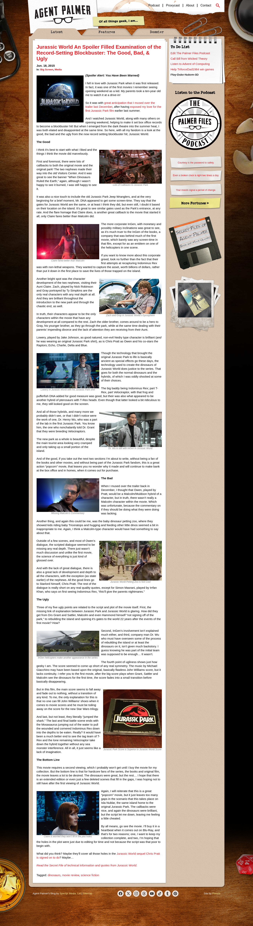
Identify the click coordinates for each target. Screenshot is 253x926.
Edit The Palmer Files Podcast (190, 53)
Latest (57, 32)
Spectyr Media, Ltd (70, 893)
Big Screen (46, 69)
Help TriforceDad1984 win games (192, 69)
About (190, 5)
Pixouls (216, 893)
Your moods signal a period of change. (196, 190)
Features (106, 32)
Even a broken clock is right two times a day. (196, 175)
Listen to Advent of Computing (190, 64)
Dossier (157, 32)
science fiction (90, 875)
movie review (70, 875)
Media (58, 69)
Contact (205, 5)
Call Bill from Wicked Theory (189, 58)
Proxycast (173, 5)
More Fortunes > (195, 203)
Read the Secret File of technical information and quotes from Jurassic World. (87, 865)
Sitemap (87, 893)
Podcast (154, 5)
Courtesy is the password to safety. (196, 162)
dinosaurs (54, 875)
